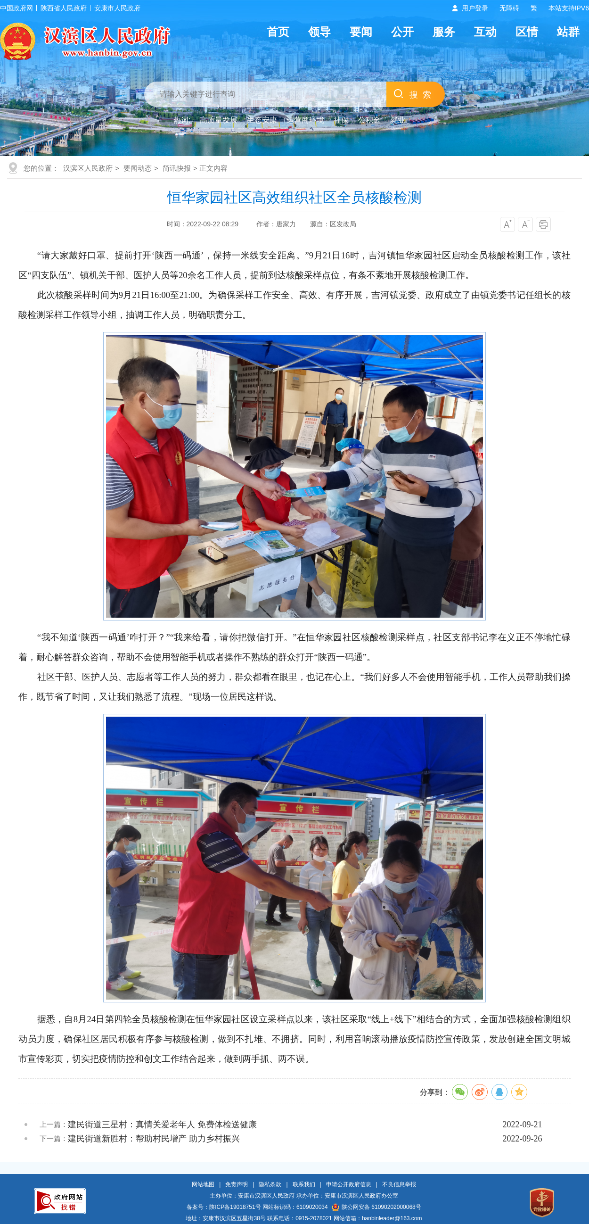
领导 (319, 31)
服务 (444, 31)
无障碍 (509, 8)
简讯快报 (177, 168)
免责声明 (236, 1184)
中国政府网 (16, 8)
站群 (568, 31)
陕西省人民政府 (64, 8)
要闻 (361, 31)
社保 (341, 120)
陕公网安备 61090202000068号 (376, 1207)
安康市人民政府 (117, 8)
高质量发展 (218, 120)
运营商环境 (305, 120)
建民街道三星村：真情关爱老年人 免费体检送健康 (162, 1124)
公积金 (369, 120)
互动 (485, 31)
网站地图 (203, 1184)
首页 (278, 31)
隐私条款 (270, 1184)
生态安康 (262, 120)
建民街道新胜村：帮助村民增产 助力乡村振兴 (154, 1138)
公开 (402, 31)
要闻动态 (137, 168)
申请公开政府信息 (348, 1184)
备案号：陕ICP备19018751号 (224, 1207)
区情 (526, 31)
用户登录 (475, 8)
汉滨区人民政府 (88, 168)
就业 (397, 120)
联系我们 (304, 1184)
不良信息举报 (399, 1184)
